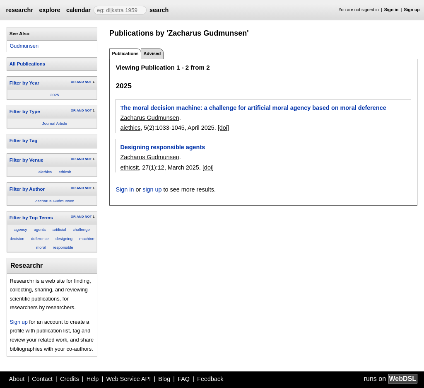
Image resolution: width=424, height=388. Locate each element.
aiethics (45, 172)
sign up (151, 189)
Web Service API (128, 379)
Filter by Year (24, 82)
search (159, 10)
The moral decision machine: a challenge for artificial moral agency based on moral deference (253, 107)
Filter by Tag (24, 140)
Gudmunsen (24, 46)
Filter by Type (25, 111)
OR (73, 82)
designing (63, 238)
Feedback (210, 379)
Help (93, 379)
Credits (69, 379)
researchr (19, 10)
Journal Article (54, 123)
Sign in (391, 9)
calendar (78, 10)
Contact (42, 379)
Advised (152, 53)
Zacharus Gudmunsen (55, 201)
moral (41, 247)
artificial (59, 229)
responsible (63, 247)
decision (17, 238)
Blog (164, 379)
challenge (81, 229)
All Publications (27, 63)
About (17, 379)
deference (40, 238)
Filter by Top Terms (31, 217)
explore (49, 10)
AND (80, 82)
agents (40, 229)
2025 (54, 94)
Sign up (412, 9)
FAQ (184, 379)
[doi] (223, 127)
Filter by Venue (26, 160)
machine (86, 238)
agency (20, 229)
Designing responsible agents (162, 147)
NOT (88, 82)
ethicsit (65, 172)
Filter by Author (27, 189)
